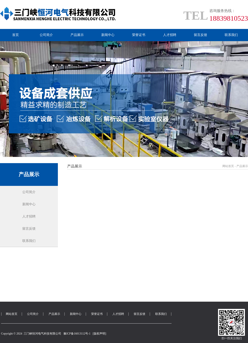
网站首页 (228, 166)
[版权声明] (99, 333)
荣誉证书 (138, 35)
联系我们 (231, 35)
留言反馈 (200, 35)
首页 (15, 35)
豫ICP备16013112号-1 (77, 333)
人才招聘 (169, 35)
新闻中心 (107, 35)
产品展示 (77, 35)
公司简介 (46, 35)
